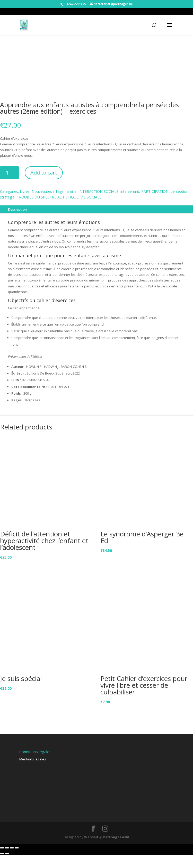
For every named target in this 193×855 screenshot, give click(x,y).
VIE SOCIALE (91, 197)
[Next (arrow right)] (7, 853)
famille (70, 191)
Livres (25, 191)
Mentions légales (32, 759)
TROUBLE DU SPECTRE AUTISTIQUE (47, 197)
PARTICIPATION (155, 191)
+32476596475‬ (75, 4)
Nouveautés (42, 191)
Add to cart (43, 172)
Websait (91, 837)
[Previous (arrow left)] (2, 853)
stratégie (7, 197)
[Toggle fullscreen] (12, 848)
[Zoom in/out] (17, 848)
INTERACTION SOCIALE (98, 191)
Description (17, 209)
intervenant (129, 191)
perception (179, 191)
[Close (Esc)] (2, 848)
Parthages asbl (116, 837)
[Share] (7, 848)
